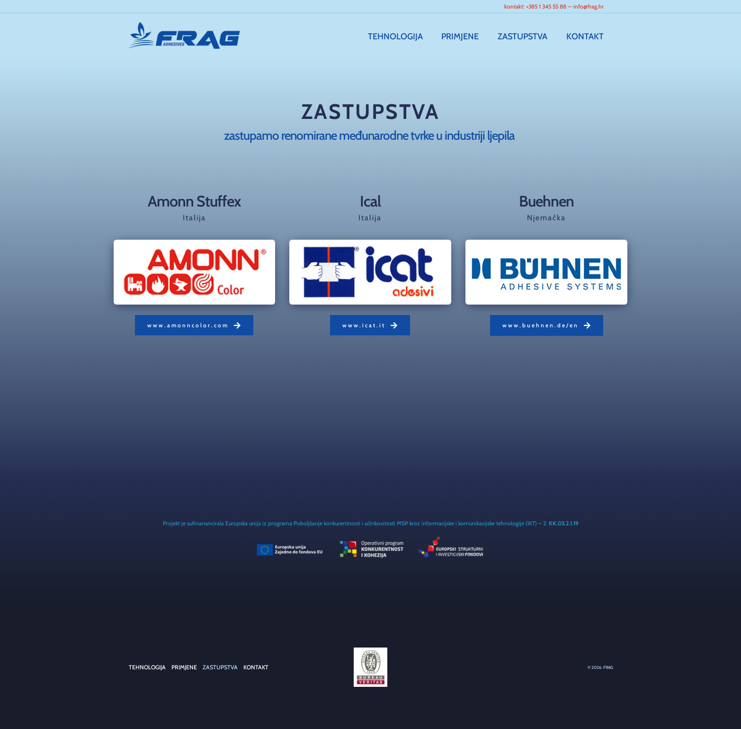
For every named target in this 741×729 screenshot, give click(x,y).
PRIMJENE (464, 36)
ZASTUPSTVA (525, 36)
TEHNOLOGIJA (401, 36)
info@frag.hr (588, 6)
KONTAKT (586, 36)
